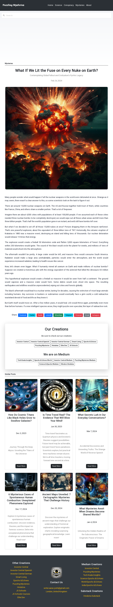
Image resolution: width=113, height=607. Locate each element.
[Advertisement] (56, 35)
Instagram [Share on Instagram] (96, 315)
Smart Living (21, 577)
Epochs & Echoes (21, 580)
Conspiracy (69, 5)
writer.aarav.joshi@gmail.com (56, 588)
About (88, 5)
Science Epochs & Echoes (91, 578)
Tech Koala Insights (91, 575)
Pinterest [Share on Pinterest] (78, 315)
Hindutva (21, 587)
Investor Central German (21, 574)
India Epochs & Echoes (92, 585)
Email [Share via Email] (87, 315)
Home (50, 5)
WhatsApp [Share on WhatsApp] (58, 315)
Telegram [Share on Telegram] (68, 315)
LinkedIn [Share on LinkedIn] (49, 315)
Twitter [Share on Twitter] (32, 315)
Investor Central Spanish (21, 570)
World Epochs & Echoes (91, 582)
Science (58, 5)
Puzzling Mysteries (21, 584)
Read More (21, 466)
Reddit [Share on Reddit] (40, 315)
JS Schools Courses (21, 594)
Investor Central (21, 567)
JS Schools (21, 590)
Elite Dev (21, 597)
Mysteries (80, 5)
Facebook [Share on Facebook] (23, 315)
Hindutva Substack (92, 596)
